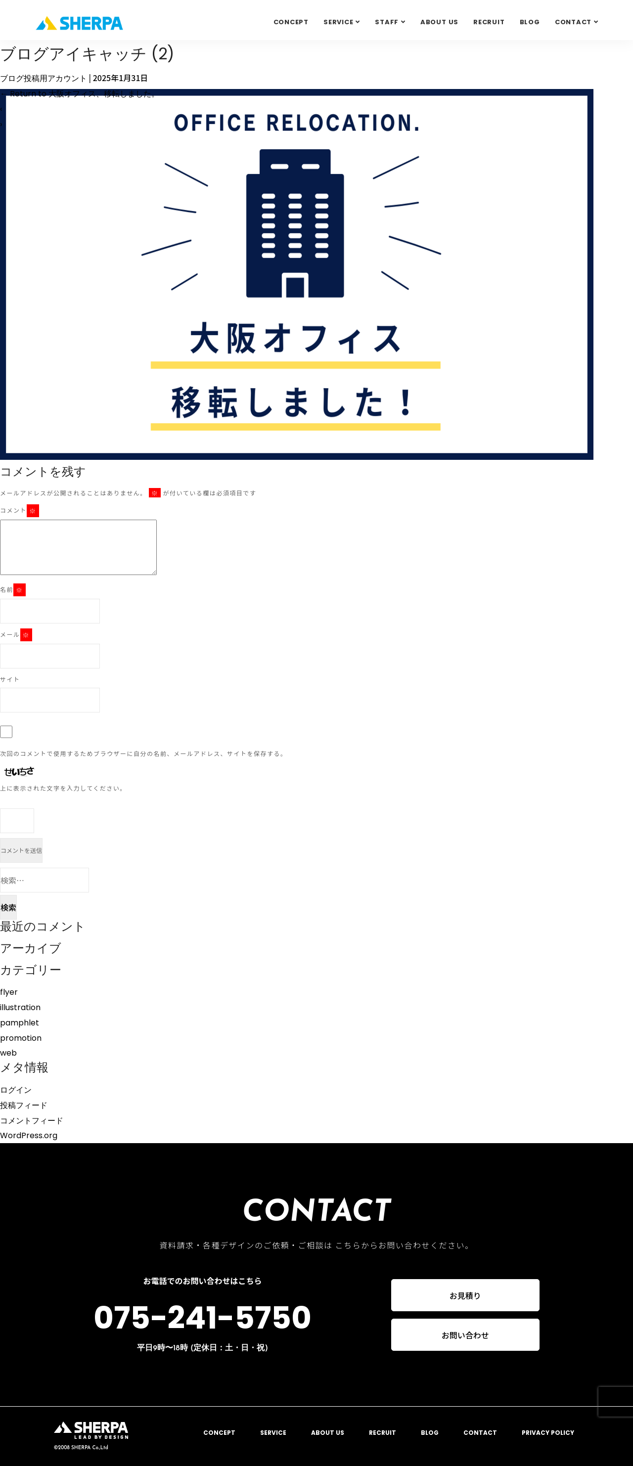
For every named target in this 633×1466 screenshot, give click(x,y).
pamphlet (19, 1022)
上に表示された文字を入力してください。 (63, 788)
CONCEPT (291, 22)
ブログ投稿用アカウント (43, 78)
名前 (13, 589)
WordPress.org (28, 1135)
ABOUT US (439, 22)
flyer (9, 992)
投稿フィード (23, 1105)
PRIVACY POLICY (548, 1432)
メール (16, 634)
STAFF (387, 22)
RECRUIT (488, 22)
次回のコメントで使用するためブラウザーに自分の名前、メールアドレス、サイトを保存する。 (143, 753)
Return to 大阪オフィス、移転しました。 (79, 93)
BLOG (530, 22)
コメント (19, 510)
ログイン (16, 1090)
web (8, 1053)
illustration (20, 1007)
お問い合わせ (465, 1335)
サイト (10, 679)
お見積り (465, 1295)
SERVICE (338, 22)
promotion (21, 1038)
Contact (573, 22)
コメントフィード (31, 1120)
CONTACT (480, 1432)
